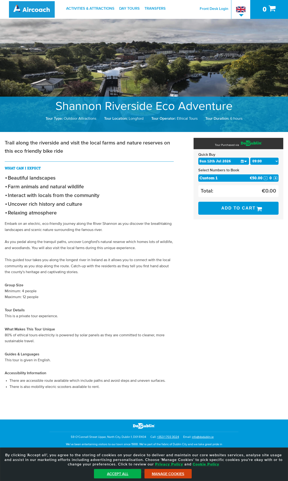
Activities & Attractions (90, 8)
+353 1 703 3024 (168, 437)
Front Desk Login (214, 9)
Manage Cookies (168, 474)
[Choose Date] (223, 161)
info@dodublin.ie (203, 437)
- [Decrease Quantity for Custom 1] (265, 178)
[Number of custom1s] (270, 178)
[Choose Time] (264, 161)
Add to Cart (238, 208)
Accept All (117, 474)
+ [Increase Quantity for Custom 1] (276, 178)
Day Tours (129, 8)
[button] (244, 161)
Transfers (155, 8)
